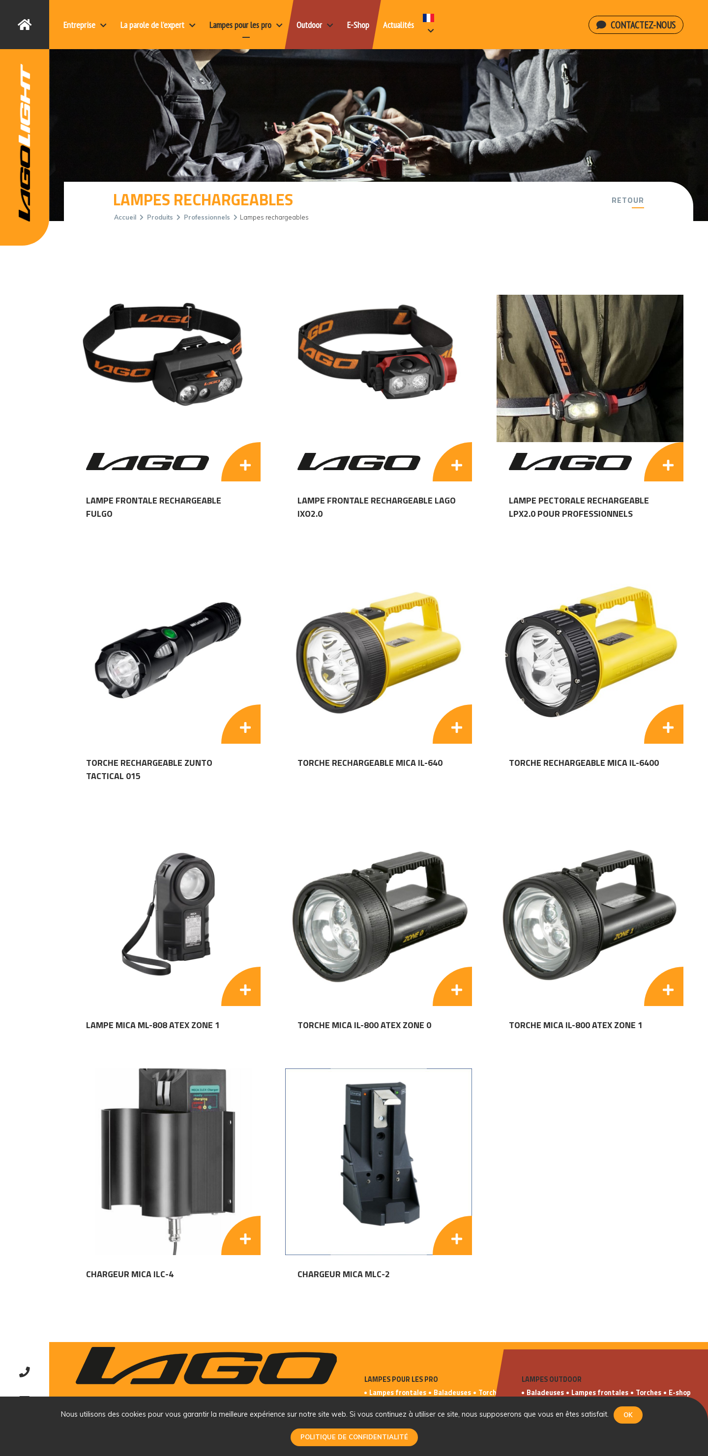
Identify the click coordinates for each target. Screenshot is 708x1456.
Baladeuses (452, 1392)
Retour (628, 200)
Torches (491, 1392)
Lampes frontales (397, 1392)
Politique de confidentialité (354, 1437)
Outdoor (314, 24)
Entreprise (85, 24)
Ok (628, 1415)
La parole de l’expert (158, 24)
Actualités (398, 24)
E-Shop (358, 24)
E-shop (680, 1392)
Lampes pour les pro (246, 24)
